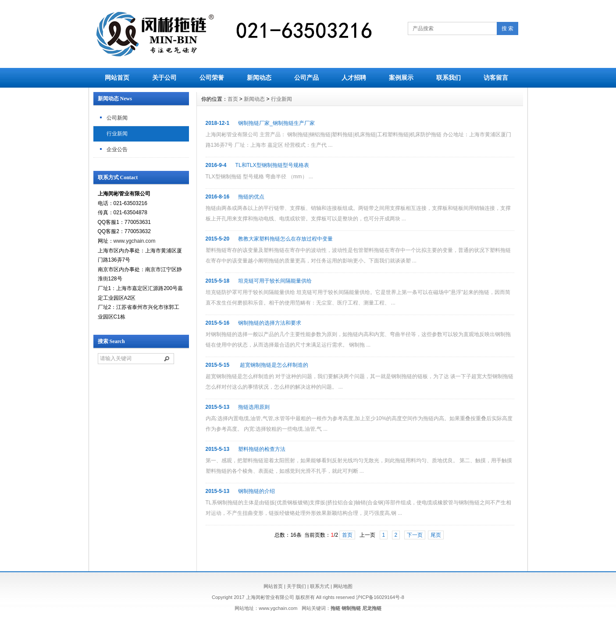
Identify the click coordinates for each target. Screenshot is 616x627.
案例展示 (401, 77)
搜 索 (507, 28)
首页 (233, 99)
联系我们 (448, 77)
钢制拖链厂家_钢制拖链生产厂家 (276, 123)
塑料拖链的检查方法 (261, 449)
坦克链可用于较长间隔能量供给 (275, 281)
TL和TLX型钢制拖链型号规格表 (272, 165)
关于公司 (164, 77)
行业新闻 (117, 134)
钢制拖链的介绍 (256, 491)
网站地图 (343, 586)
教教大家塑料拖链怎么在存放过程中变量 (285, 239)
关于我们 (296, 586)
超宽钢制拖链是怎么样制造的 (273, 365)
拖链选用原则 (254, 407)
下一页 (415, 535)
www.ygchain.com (135, 241)
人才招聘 (354, 77)
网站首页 (117, 77)
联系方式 (319, 586)
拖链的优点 (251, 197)
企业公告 (117, 149)
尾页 (436, 535)
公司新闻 (117, 118)
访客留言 (496, 77)
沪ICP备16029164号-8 (380, 597)
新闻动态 (259, 77)
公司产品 (306, 77)
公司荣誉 (211, 77)
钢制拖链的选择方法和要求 (269, 323)
